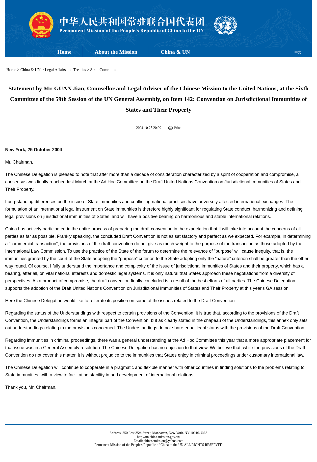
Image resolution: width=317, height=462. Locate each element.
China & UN (175, 52)
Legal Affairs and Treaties (65, 70)
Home (64, 52)
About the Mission (116, 52)
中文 (297, 52)
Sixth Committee (103, 70)
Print (177, 128)
